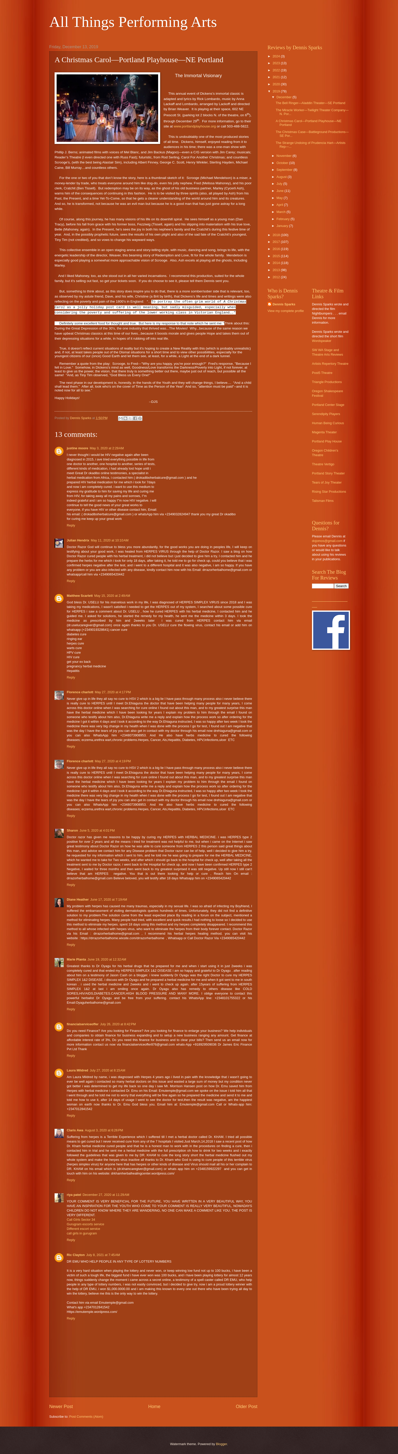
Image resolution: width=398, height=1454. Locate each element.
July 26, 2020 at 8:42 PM (118, 1024)
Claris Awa (75, 1130)
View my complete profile (286, 311)
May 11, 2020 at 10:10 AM (110, 540)
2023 (277, 63)
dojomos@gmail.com (327, 541)
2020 (277, 84)
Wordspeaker (321, 341)
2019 (277, 91)
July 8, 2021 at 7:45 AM (103, 1255)
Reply (71, 525)
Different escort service (83, 1229)
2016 (277, 249)
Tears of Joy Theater (327, 482)
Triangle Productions (327, 382)
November (284, 156)
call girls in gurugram (82, 1233)
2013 (277, 270)
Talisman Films (323, 501)
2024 (277, 56)
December (284, 97)
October (282, 163)
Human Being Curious (328, 423)
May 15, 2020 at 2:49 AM (112, 596)
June (280, 191)
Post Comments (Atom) (86, 1416)
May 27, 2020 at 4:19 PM (113, 761)
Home (154, 1406)
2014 (277, 263)
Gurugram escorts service (85, 1224)
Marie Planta (76, 959)
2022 (277, 70)
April (280, 205)
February (283, 219)
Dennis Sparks (284, 304)
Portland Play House (327, 441)
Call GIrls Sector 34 (81, 1219)
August (282, 177)
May (280, 198)
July (279, 184)
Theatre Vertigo (323, 464)
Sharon (72, 830)
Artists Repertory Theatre (330, 364)
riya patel (74, 1195)
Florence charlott (80, 692)
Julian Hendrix (78, 540)
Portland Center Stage (328, 405)
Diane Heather (78, 899)
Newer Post (61, 1406)
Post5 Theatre (322, 373)
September (284, 170)
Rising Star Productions (329, 491)
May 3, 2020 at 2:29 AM (107, 448)
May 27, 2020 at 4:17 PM (113, 692)
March (281, 212)
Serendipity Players (326, 414)
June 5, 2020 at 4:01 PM (97, 830)
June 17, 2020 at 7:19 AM (108, 899)
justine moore (77, 448)
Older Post (246, 1406)
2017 (277, 242)
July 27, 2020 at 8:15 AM (107, 1070)
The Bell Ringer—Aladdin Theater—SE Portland (310, 103)
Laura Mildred (77, 1070)
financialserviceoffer (82, 1024)
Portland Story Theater (328, 473)
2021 (277, 77)
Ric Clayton (76, 1255)
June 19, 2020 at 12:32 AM (107, 959)
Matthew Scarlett (80, 596)
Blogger (221, 1444)
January (282, 226)
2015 (277, 256)
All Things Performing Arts (133, 21)
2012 (277, 277)
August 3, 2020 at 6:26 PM (104, 1130)
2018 (277, 235)
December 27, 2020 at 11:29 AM (106, 1195)
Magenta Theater (324, 432)
